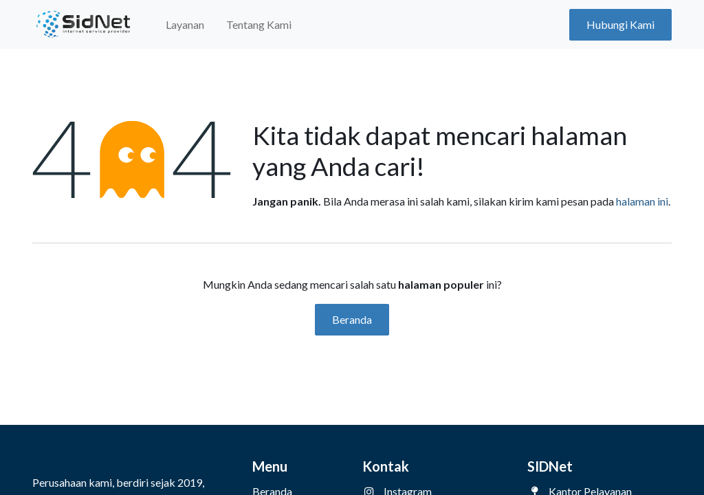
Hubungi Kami (620, 24)
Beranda (352, 319)
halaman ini (642, 201)
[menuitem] (185, 24)
